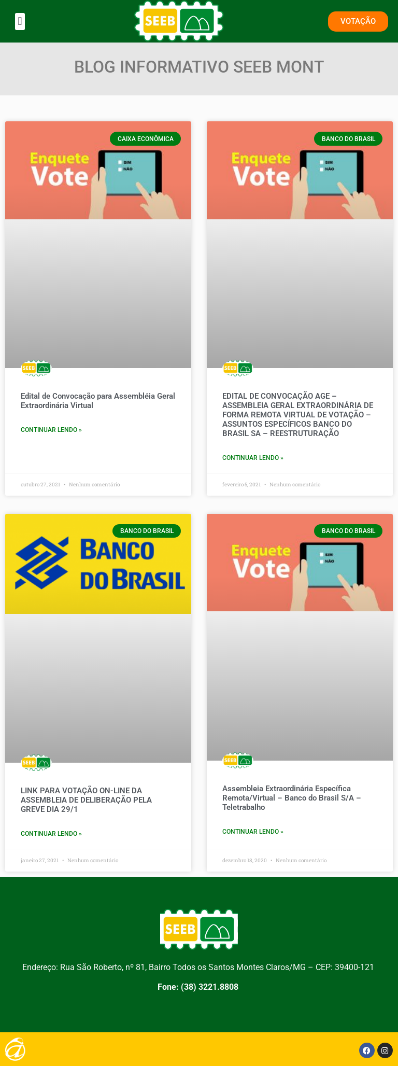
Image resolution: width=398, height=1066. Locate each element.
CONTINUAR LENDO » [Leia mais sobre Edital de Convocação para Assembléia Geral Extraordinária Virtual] (51, 429)
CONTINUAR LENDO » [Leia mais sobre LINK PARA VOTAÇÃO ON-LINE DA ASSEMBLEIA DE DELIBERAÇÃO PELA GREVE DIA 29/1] (51, 833)
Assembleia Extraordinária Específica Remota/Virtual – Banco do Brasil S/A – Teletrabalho (291, 798)
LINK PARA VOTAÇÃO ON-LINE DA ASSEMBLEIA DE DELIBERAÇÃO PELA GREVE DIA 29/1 (86, 800)
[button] (20, 21)
